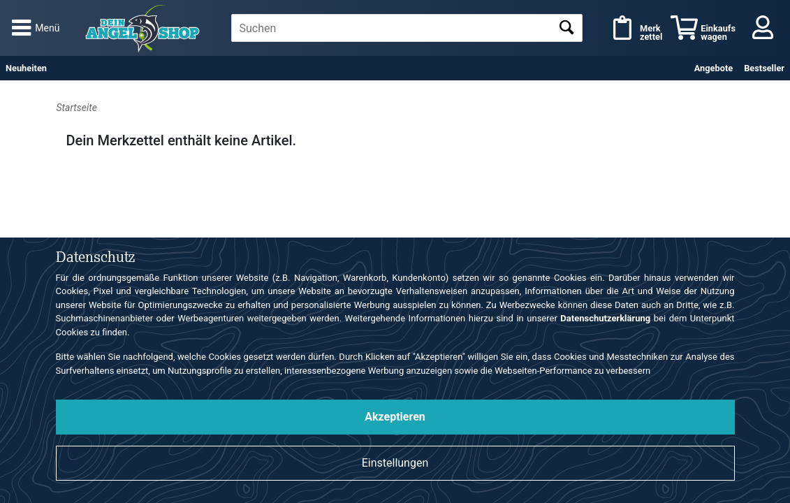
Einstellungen (395, 462)
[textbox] (407, 28)
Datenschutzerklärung (605, 318)
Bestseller (764, 68)
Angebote (713, 68)
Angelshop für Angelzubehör (145, 28)
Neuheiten (26, 68)
